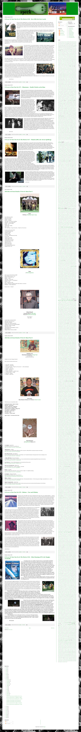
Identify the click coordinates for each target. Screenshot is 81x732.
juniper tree (59, 348)
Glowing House (69, 261)
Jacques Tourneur (70, 315)
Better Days (62, 101)
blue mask (62, 113)
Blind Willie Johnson (61, 111)
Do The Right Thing (63, 196)
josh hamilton (72, 344)
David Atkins (61, 178)
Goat (58, 262)
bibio (72, 101)
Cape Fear (62, 135)
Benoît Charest (65, 99)
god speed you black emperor (63, 262)
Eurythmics (74, 223)
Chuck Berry (74, 151)
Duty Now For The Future (72, 207)
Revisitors (70, 30)
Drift (70, 204)
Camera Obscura (73, 133)
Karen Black (61, 349)
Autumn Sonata (60, 88)
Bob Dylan (60, 116)
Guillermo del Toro (63, 271)
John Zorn (72, 340)
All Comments (61, 25)
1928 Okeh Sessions (73, 42)
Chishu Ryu (74, 147)
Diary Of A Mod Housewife (72, 192)
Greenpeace (62, 268)
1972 (71, 44)
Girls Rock (62, 260)
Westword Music (71, 32)
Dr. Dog (64, 202)
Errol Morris (63, 221)
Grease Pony (62, 267)
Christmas (70, 150)
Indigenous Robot (64, 307)
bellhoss (73, 97)
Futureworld (59, 250)
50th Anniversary (61, 52)
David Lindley (73, 181)
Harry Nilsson (64, 278)
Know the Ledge (70, 361)
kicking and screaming (68, 355)
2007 (63, 49)
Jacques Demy (65, 315)
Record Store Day (71, 36)
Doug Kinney (70, 200)
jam (59, 316)
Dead (58, 185)
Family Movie (74, 228)
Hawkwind (70, 279)
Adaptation (67, 60)
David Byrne (61, 179)
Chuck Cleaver (60, 152)
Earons (63, 209)
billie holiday (73, 104)
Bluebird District (71, 33)
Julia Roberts (73, 346)
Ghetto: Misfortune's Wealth (67, 257)
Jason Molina (71, 322)
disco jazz (70, 194)
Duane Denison (74, 205)
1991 (62, 47)
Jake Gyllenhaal (74, 315)
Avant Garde (70, 88)
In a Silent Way (68, 302)
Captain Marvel (73, 135)
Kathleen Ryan (69, 350)
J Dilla (62, 312)
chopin (62, 148)
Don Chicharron (72, 197)
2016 (59, 50)
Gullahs (70, 271)
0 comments (23, 134)
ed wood (65, 211)
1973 (61, 45)
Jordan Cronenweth (71, 343)
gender (66, 251)
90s (66, 54)
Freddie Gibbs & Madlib (68, 245)
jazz (66, 323)
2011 (74, 49)
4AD (73, 51)
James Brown (69, 317)
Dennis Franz (63, 188)
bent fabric (69, 99)
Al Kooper (71, 64)
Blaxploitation (74, 110)
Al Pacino (74, 64)
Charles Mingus (60, 145)
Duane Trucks (59, 206)
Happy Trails (67, 275)
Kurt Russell (71, 363)
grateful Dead (73, 266)
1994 (64, 47)
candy (67, 134)
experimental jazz (73, 225)
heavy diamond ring (60, 281)
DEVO (62, 191)
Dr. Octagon (59, 203)
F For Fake (72, 226)
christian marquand (73, 149)
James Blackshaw (73, 316)
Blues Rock (72, 114)
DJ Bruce (72, 195)
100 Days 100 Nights (66, 41)
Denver (62, 189)
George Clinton (63, 254)
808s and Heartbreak (70, 53)
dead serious (70, 185)
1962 (69, 43)
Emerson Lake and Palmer (73, 217)
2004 (74, 48)
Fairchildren (62, 228)
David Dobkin (62, 180)
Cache (59, 133)
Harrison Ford (67, 277)
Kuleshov (68, 363)
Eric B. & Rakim (70, 219)
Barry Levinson (73, 92)
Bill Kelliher (69, 103)
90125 (64, 54)
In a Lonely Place (63, 302)
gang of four (66, 250)
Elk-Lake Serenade (70, 215)
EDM (62, 212)
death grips (64, 186)
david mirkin (71, 182)
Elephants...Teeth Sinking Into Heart (62, 214)
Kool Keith (64, 362)
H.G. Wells (64, 273)
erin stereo (67, 220)
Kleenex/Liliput (61, 361)
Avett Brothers (74, 88)
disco (67, 194)
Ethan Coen (63, 222)
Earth (72, 209)
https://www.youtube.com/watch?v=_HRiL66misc (12, 455)
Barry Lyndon (59, 93)
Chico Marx (74, 146)
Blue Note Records (70, 113)
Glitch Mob (60, 261)
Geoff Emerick (63, 253)
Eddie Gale (69, 211)
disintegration (73, 194)
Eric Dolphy (63, 220)
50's (75, 51)
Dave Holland (65, 176)
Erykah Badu (67, 221)
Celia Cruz (74, 142)
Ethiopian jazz (73, 222)
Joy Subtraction (66, 345)
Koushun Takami (69, 362)
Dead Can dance (62, 185)
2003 (72, 48)
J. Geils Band (69, 312)
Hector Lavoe (69, 281)
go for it (73, 261)
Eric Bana (74, 219)
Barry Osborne (64, 93)
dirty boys (71, 193)
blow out (63, 112)
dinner (68, 193)
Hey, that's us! (71, 27)
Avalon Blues (66, 88)
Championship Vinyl (73, 143)
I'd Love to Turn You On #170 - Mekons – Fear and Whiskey (21, 492)
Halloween (63, 274)
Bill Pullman (62, 104)
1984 (65, 46)
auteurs (70, 87)
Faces (75, 227)
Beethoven (65, 96)
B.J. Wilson (72, 89)
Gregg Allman (73, 268)
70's (72, 52)
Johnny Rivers (66, 341)
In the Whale (69, 304)
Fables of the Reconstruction (66, 227)
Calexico (70, 133)
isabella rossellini (64, 310)
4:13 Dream (68, 51)
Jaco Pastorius (60, 315)
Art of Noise (74, 82)
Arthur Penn (60, 83)
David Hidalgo (64, 181)
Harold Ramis (74, 276)
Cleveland (70, 154)
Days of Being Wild (73, 184)
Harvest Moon (72, 278)
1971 (68, 44)
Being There (60, 97)
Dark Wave (65, 174)
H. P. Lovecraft (60, 273)
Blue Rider (74, 113)
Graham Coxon (69, 265)
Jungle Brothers (71, 347)
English (63, 219)
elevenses (75, 214)
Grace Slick (61, 265)
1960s (67, 43)
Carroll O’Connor (72, 138)
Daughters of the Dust (64, 175)
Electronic (71, 213)
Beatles (71, 95)
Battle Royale (66, 94)
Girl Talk (59, 260)
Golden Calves (64, 263)
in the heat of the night (73, 303)
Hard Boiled (71, 275)
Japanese (64, 322)
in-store (61, 305)
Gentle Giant (70, 252)
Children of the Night (60, 147)
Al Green (67, 64)
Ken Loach (74, 352)
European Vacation (70, 223)
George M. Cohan (64, 255)
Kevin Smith (68, 354)
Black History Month (69, 107)
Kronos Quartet (64, 363)
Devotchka (65, 191)
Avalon (63, 88)
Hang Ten (64, 275)
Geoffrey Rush (67, 253)
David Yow (62, 184)
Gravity (59, 267)
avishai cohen (60, 89)
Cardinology (59, 136)
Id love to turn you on (67, 299)
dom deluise (67, 197)
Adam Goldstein (63, 60)
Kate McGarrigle (74, 349)
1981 (58, 46)
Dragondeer (67, 203)
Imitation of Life (67, 301)
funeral (71, 248)
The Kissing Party (30, 272)
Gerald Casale (68, 256)
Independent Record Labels (69, 305)
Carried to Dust (63, 138)
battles (70, 94)
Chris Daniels (65, 148)
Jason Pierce (74, 322)
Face (73, 227)
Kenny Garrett (68, 353)
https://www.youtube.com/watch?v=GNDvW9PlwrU (13, 447)
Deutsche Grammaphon (71, 190)
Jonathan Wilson (62, 343)
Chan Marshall (59, 144)
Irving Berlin (59, 310)
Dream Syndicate (72, 203)
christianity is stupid (65, 150)
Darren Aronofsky (70, 174)
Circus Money (63, 153)
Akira (64, 64)
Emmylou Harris (63, 218)
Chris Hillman (59, 149)
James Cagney (73, 317)
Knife (66, 361)
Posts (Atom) (10, 629)
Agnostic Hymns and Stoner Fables (64, 63)
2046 (66, 50)
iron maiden (71, 309)
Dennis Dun (59, 188)
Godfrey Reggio (70, 262)
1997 (68, 47)
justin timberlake (70, 348)
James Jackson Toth (73, 318)
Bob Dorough (74, 115)
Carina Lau (63, 136)
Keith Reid (65, 352)
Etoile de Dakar (65, 223)
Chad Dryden (65, 143)
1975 (65, 45)
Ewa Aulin (62, 225)
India (71, 306)
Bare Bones (62, 92)
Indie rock (59, 307)
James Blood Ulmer (60, 317)
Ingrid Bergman (67, 308)
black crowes (74, 106)
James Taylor (72, 319)
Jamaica (62, 316)
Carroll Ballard (67, 138)
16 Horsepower (63, 42)
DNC (59, 196)
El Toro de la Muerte (66, 213)
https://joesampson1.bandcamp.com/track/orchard (14, 476)
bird (69, 105)
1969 (75, 43)
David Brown (74, 178)
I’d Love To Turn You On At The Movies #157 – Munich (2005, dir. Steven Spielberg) (28, 139)
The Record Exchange (31, 314)
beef (63, 96)
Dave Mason (59, 177)
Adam (73, 59)
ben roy (61, 98)
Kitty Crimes (68, 360)
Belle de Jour (69, 97)
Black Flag (60, 107)
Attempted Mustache (70, 86)
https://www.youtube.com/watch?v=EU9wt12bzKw (13, 484)
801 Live (66, 53)
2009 (67, 49)
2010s (72, 49)
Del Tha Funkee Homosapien (62, 187)
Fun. (68, 248)
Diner (66, 193)
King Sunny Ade (60, 359)
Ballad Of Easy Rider (68, 91)
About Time (75, 58)
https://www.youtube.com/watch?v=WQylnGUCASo (13, 463)
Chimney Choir (66, 147)
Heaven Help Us (73, 280)
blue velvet (62, 114)
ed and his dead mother (61, 211)
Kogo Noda (74, 361)
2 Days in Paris (62, 48)
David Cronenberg (71, 179)
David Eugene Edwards (68, 180)
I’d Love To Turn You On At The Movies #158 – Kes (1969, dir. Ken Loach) (25, 19)
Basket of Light (60, 94)
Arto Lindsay (64, 83)
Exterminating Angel (60, 226)
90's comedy (61, 54)
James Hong (68, 318)
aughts (63, 87)
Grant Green (68, 266)
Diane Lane (62, 192)
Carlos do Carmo (68, 136)
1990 (75, 46)
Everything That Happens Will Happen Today (66, 224)
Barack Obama (73, 91)
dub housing (63, 206)
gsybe (71, 270)
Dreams (68, 204)
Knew (64, 361)
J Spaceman (65, 312)
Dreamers (65, 204)
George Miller (69, 255)
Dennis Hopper (68, 188)
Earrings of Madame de (68, 209)
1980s (74, 45)
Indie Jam (74, 306)
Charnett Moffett (69, 145)
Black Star (72, 109)
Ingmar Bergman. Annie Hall (61, 308)
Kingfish (64, 359)
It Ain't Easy (72, 310)
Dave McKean (63, 177)
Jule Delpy (64, 346)
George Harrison (68, 254)
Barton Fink (74, 93)
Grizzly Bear (71, 269)
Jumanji (67, 347)
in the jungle (60, 304)
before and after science (70, 96)
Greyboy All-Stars (60, 269)
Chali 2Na (69, 143)
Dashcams (59, 175)
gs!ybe (67, 270)
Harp (59, 277)
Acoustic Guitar (70, 59)
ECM (75, 210)
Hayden (73, 279)
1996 (66, 47)
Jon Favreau (62, 342)
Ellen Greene (74, 215)
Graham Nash (73, 265)
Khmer (64, 355)
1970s (66, 44)
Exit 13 (69, 225)
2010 (70, 49)
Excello (66, 225)
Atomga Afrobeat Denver (64, 86)
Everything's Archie (74, 224)
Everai (59, 224)
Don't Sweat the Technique (64, 198)
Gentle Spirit (74, 252)
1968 (73, 43)
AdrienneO (70, 60)
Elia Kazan (62, 215)
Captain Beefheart (69, 135)
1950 (60, 43)
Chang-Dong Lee (64, 144)
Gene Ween (74, 251)
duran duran (60, 207)
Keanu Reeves (67, 351)
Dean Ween (60, 186)
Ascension (73, 83)
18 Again (67, 42)
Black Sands (63, 109)
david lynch (59, 182)
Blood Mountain (71, 111)
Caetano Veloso (62, 133)
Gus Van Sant (71, 272)
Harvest (68, 278)
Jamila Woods (66, 320)
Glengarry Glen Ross (74, 260)
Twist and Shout (62, 34)
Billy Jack (63, 105)
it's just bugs (66, 311)
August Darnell (66, 87)
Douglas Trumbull (65, 201)
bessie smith (59, 100)
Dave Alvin (69, 175)
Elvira (75, 216)
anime (63, 79)
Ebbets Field (71, 210)
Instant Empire (72, 308)
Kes (75, 353)
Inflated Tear (68, 307)
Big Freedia (75, 101)
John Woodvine (68, 340)
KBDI (64, 351)
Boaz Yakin (71, 115)
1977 (70, 45)
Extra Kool (65, 226)
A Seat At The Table (62, 56)
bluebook (66, 114)
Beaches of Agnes (62, 95)
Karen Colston (65, 349)
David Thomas (67, 183)
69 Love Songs (65, 52)
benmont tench (60, 99)
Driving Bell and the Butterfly (62, 205)
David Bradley (70, 178)
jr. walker (70, 345)
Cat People (66, 139)
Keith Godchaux (72, 351)
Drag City (63, 203)
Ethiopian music (60, 223)
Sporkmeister (62, 33)
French (72, 246)
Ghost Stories (67, 258)
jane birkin (63, 321)
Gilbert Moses (66, 259)
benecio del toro (69, 98)
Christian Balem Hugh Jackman (66, 149)
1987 (71, 46)
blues (68, 114)
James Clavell (59, 318)
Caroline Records (72, 137)
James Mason (59, 319)
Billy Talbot (67, 105)
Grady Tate (65, 265)
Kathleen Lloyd (64, 350)
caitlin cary (66, 133)
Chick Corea (65, 146)
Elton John (68, 216)
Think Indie (33, 313)
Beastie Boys (67, 95)
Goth (73, 264)
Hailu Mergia (70, 273)
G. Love (63, 250)
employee (70, 218)
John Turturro (60, 340)
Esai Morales (72, 221)
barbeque (59, 92)
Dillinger (64, 193)
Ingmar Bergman (73, 307)
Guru (68, 272)
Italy (72, 311)
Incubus (64, 305)
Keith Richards (70, 352)
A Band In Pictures (70, 54)
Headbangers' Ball (63, 280)
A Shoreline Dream (72, 56)
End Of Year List (74, 218)
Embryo (64, 217)
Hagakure (67, 273)
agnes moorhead (72, 62)
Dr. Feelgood (67, 202)
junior (74, 347)
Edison (60, 212)
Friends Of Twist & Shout (66, 247)
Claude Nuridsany (61, 154)
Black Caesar (70, 106)
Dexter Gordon (68, 191)
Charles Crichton (73, 144)
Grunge (64, 270)
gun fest (73, 271)
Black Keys (74, 107)
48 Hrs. (71, 51)
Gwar (74, 272)
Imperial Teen (71, 301)
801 (63, 53)
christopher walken (67, 151)
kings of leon (67, 359)
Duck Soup (67, 206)
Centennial (61, 143)
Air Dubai (61, 64)
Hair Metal (74, 273)
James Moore (63, 319)
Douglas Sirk (60, 201)
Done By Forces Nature (70, 198)
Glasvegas (69, 260)
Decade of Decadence (70, 186)
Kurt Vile (74, 363)
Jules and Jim (67, 346)
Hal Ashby (59, 274)
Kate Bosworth (70, 349)
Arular (68, 83)
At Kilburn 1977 (69, 85)
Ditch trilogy (59, 195)
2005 (58, 49)
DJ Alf (69, 195)
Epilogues (66, 219)
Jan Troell (70, 320)
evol (59, 225)
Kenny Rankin (72, 353)
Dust (63, 207)
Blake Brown (67, 110)
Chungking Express (71, 152)
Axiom (64, 89)
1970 (59, 44)
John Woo (64, 340)
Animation (59, 79)
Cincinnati (59, 153)
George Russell (64, 256)
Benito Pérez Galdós (74, 98)
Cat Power (70, 139)
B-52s (66, 89)
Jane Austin (59, 321)
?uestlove (59, 41)
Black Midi (63, 108)
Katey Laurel (60, 350)
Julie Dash (64, 347)
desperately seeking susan (65, 190)
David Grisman (60, 181)
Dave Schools (72, 177)
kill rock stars (72, 356)
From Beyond (65, 248)
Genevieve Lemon (63, 252)
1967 (71, 43)
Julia (70, 346)
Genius (67, 252)
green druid (72, 267)
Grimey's (68, 269)
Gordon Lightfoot (64, 264)
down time (69, 201)
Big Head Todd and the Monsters (63, 102)
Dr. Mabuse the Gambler (72, 202)
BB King (73, 94)
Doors (63, 199)
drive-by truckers (74, 204)
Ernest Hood (70, 220)
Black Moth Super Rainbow (70, 108)
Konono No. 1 (60, 362)
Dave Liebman (73, 176)
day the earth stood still (67, 184)
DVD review (61, 208)
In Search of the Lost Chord (63, 303)
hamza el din (66, 274)
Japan (61, 322)
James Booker (65, 317)
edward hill (65, 212)
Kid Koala (66, 356)
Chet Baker (62, 146)
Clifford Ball (73, 154)
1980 (72, 45)
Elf (59, 215)
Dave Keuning (69, 176)
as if (70, 83)
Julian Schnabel (60, 347)
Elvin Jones (72, 216)
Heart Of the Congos (68, 280)
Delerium (68, 187)
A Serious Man (67, 56)
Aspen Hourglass (63, 84)
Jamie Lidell (62, 320)
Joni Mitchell (66, 343)
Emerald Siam (67, 217)
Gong (67, 263)
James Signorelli (68, 319)
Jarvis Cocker (67, 322)
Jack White (68, 314)
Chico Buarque (70, 146)
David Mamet (63, 182)
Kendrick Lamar (64, 353)
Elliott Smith (60, 216)
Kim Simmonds (63, 357)
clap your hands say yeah (68, 153)
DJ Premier (75, 195)
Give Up (66, 260)
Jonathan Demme (66, 342)
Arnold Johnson (60, 82)
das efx (74, 174)
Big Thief (69, 102)
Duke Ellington (71, 206)
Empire (67, 218)
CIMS (74, 152)
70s (74, 52)
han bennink (70, 274)
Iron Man (74, 309)
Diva (62, 195)
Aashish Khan (62, 58)
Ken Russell (59, 353)
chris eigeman (70, 148)
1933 (58, 43)
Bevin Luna (66, 101)
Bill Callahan (72, 102)
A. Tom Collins (65, 57)
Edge (75, 211)
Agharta (68, 62)
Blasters (71, 110)
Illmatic (62, 301)
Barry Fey (66, 92)
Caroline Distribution (66, 137)
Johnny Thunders (72, 341)
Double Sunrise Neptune (61, 200)
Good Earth (70, 263)
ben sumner (64, 98)
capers (65, 135)
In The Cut (69, 303)
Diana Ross (72, 191)
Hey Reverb (70, 31)
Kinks (74, 359)
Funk (73, 248)
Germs (75, 256)
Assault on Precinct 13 (71, 84)
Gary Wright (59, 251)
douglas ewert (74, 200)
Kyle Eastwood (62, 364)
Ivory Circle (59, 312)
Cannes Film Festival (71, 134)
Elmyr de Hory (64, 216)
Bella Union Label (65, 97)
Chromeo (71, 151)
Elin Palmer (65, 215)
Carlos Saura (72, 136)
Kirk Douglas (64, 360)
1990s (60, 47)
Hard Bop (75, 275)
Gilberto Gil (69, 259)
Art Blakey (71, 82)
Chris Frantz (74, 148)
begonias (75, 96)
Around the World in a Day (66, 82)
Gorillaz (68, 264)
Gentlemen (59, 253)
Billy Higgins (59, 105)
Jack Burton (67, 313)
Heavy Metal (65, 281)
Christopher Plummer (61, 151)
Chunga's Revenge (65, 152)
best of (63, 100)
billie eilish (70, 104)
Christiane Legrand (60, 150)
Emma (59, 218)
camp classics (62, 134)
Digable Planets (60, 193)
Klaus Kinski (71, 360)
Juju (61, 346)
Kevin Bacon (60, 354)
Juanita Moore (73, 345)
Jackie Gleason (72, 314)
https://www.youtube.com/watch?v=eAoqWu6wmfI (13, 460)
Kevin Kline (64, 354)
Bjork (61, 106)
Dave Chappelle (73, 175)
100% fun (71, 41)
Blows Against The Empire (68, 112)
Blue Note (65, 113)
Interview (60, 309)
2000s (68, 48)
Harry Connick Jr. (72, 277)
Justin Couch (65, 348)
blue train (59, 114)
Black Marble (59, 108)
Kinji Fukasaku (71, 359)
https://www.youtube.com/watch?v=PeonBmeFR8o (13, 471)
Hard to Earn (63, 276)
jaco (75, 314)
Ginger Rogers (74, 259)
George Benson (72, 253)
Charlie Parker (64, 145)
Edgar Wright (72, 211)
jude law (59, 346)
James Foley (64, 318)
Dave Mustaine (68, 177)
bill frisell (66, 103)
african (59, 61)
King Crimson (63, 358)
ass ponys (67, 84)
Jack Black (64, 313)
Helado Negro (73, 281)
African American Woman (64, 61)
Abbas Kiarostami (67, 58)
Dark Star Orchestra (60, 174)
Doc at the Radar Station (69, 196)
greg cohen (66, 268)
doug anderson (66, 200)
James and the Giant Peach (67, 316)
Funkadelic (65, 249)
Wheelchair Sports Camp (32, 214)
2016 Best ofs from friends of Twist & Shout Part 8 (18, 338)
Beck (61, 96)
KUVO (59, 364)
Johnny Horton (62, 341)
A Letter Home (62, 55)
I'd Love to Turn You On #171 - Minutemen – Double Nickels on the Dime (25, 87)
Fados (59, 228)
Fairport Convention (67, 228)
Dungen (75, 206)
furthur (72, 249)
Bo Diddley (62, 115)
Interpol (75, 308)
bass (63, 94)
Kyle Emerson (66, 364)
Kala (73, 348)
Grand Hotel (59, 266)
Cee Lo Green (70, 142)
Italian (70, 311)
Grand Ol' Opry (64, 266)
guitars (67, 271)
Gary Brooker (73, 250)
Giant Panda (62, 259)
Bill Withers (66, 104)
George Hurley (73, 254)
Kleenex (75, 360)
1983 (63, 46)
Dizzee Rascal (65, 195)
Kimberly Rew (67, 357)
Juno (62, 348)
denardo (74, 187)
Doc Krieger (74, 196)
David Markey (67, 182)
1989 (73, 46)
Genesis (59, 252)
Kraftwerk (73, 362)
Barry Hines (69, 92)
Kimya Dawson (72, 357)
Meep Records (28, 441)
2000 (65, 48)
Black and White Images (65, 106)
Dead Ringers (66, 185)
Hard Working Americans (69, 276)
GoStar (71, 264)
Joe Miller (61, 30)
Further (69, 249)
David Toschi (72, 183)
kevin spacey (72, 354)
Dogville (64, 197)
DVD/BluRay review (70, 208)
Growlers (61, 270)
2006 (61, 49)
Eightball (74, 212)
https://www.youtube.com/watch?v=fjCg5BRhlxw (12, 467)
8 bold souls (60, 53)
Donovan (75, 198)
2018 (61, 50)
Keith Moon (62, 352)
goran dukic (59, 264)
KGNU (75, 354)
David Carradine (66, 179)
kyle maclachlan (71, 364)
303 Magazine (64, 51)
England (60, 219)
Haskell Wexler (66, 279)
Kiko (69, 356)
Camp (58, 134)
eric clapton (59, 220)
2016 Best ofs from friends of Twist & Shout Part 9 (18, 191)
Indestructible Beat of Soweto (66, 306)
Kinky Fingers (59, 360)
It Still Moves (62, 311)
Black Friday (64, 107)
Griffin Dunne (64, 269)
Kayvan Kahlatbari (60, 351)
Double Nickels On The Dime (71, 199)
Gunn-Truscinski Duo (64, 272)
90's (58, 54)
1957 (64, 43)
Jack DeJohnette (72, 313)
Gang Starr (70, 250)
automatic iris (73, 87)
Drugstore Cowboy (69, 205)
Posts (60, 23)
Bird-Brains (72, 105)
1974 (63, 45)
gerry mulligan (60, 257)
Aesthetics (74, 60)
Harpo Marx (62, 277)
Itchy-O (74, 311)
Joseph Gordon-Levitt (67, 344)
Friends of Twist (60, 247)
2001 (70, 48)
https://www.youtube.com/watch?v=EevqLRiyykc (12, 451)
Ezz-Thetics (69, 226)
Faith (71, 228)
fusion (74, 249)
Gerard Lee (72, 256)
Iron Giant (67, 309)
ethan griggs (66, 222)
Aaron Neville (72, 57)
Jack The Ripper (64, 314)
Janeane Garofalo (72, 321)
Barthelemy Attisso (69, 93)
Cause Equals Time (71, 37)
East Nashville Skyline (62, 210)
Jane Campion (67, 321)
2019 (63, 50)
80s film (74, 53)
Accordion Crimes (61, 59)
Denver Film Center (66, 189)
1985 (67, 46)
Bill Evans (62, 103)
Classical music (74, 153)
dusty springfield (66, 207)
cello (58, 143)
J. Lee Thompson (74, 312)
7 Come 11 (69, 52)
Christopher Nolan (74, 150)
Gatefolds (63, 251)
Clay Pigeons (66, 154)
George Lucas (59, 255)
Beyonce (70, 101)
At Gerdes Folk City (63, 85)
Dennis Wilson (72, 188)
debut (66, 186)
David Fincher (73, 180)
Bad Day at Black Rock (69, 90)
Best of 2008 (67, 100)
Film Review (74, 233)
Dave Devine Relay (60, 176)
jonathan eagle (71, 342)
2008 (65, 49)
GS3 (69, 270)
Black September (68, 109)
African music (70, 61)
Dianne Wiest (66, 192)
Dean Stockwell (74, 185)
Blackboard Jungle (63, 110)
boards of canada (67, 115)
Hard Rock (60, 276)
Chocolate (59, 148)
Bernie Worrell (73, 99)
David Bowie (66, 178)
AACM (68, 57)
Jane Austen (74, 320)
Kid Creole (73, 355)
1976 (67, 45)
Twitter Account (37, 399)
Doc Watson (60, 197)
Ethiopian (70, 222)
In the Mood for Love (65, 304)
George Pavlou (73, 255)
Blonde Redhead (66, 111)
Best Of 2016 (72, 100)
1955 (62, 43)
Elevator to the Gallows (70, 214)
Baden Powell (63, 91)
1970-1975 (62, 44)
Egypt (70, 212)
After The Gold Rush (63, 62)
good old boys (73, 263)
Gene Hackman (70, 251)
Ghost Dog (72, 257)
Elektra (74, 213)
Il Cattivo (59, 301)
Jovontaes (62, 345)
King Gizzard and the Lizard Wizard (70, 358)
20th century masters (70, 50)
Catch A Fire (73, 139)
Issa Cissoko (68, 310)
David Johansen (69, 181)
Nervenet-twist (62, 31)
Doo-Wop (60, 199)
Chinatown (70, 147)
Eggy (68, 212)
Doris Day (66, 199)
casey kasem (62, 139)
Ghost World (71, 258)
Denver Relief (72, 189)
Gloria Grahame (64, 261)
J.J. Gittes (60, 313)
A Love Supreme (67, 55)
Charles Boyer (69, 144)
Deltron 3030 (71, 187)
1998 (71, 47)
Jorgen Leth (62, 344)
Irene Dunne (63, 309)
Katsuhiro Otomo (73, 350)
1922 (69, 42)
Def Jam (75, 186)
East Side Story (67, 210)
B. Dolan (69, 89)
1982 (61, 46)
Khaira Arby (60, 355)
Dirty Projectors (64, 194)
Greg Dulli (69, 268)
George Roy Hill (60, 256)
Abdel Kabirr (71, 58)
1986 (69, 46)
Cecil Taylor (65, 142)
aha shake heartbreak (71, 63)
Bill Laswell (73, 103)
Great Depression (67, 267)
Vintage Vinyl (34, 354)
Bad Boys (64, 90)
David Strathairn (63, 183)
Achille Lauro (65, 59)
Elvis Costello (60, 217)
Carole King (61, 137)
